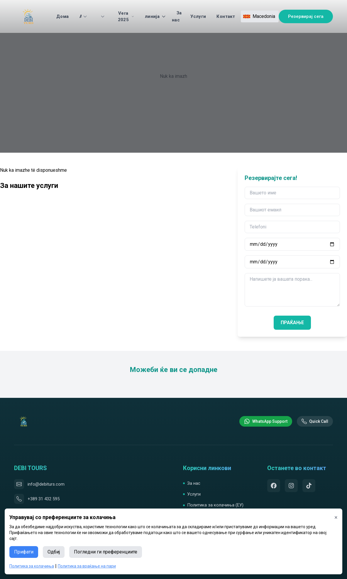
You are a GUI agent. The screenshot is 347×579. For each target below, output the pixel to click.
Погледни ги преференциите (105, 552)
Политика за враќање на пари (87, 566)
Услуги (198, 16)
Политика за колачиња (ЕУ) (213, 505)
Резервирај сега (306, 16)
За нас (177, 16)
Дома (62, 16)
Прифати (23, 552)
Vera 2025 (126, 17)
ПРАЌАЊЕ (292, 322)
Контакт (225, 16)
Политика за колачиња (31, 566)
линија (155, 16)
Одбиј (54, 552)
